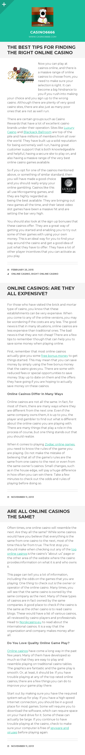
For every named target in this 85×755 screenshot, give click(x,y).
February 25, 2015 (22, 269)
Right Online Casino (44, 273)
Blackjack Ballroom (38, 132)
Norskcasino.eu (30, 622)
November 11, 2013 (22, 497)
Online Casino (20, 273)
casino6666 (42, 32)
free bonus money (54, 356)
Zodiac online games (60, 444)
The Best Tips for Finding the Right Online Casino (41, 49)
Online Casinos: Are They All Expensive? (41, 290)
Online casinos (17, 651)
